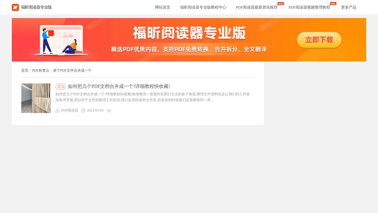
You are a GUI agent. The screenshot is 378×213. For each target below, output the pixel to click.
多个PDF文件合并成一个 (72, 70)
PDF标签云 (40, 70)
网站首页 (162, 7)
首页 (24, 70)
